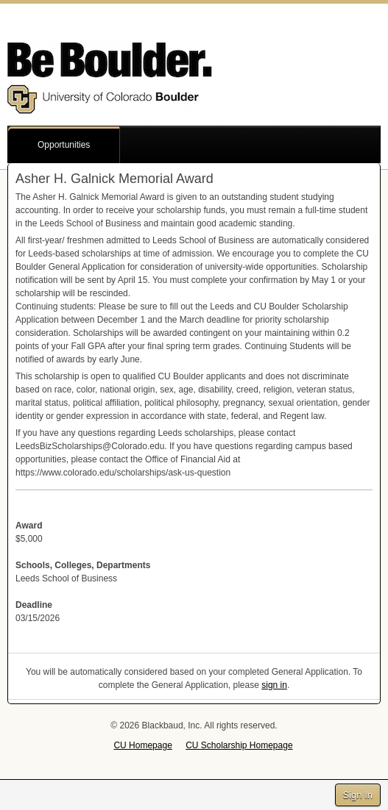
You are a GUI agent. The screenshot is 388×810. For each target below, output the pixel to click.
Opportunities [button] (64, 145)
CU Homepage (142, 745)
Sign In (358, 794)
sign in (274, 685)
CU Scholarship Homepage (239, 745)
